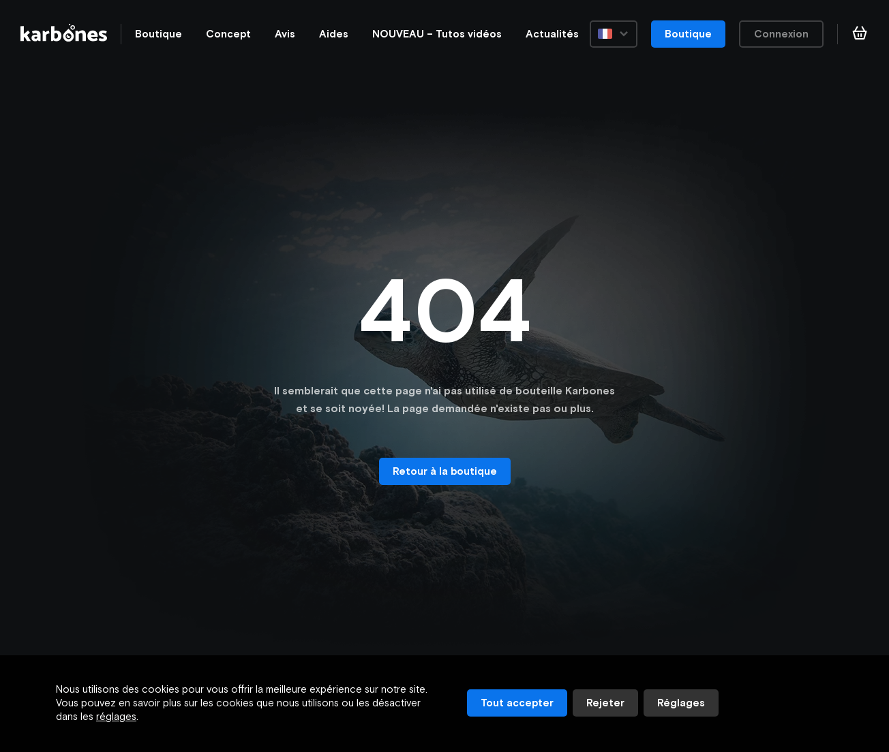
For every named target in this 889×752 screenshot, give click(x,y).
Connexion (781, 34)
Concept (228, 34)
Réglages (681, 702)
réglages (116, 716)
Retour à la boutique (445, 471)
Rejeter (605, 702)
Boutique (158, 34)
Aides (333, 34)
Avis (285, 34)
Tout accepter (517, 702)
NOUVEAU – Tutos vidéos (437, 34)
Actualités (552, 34)
